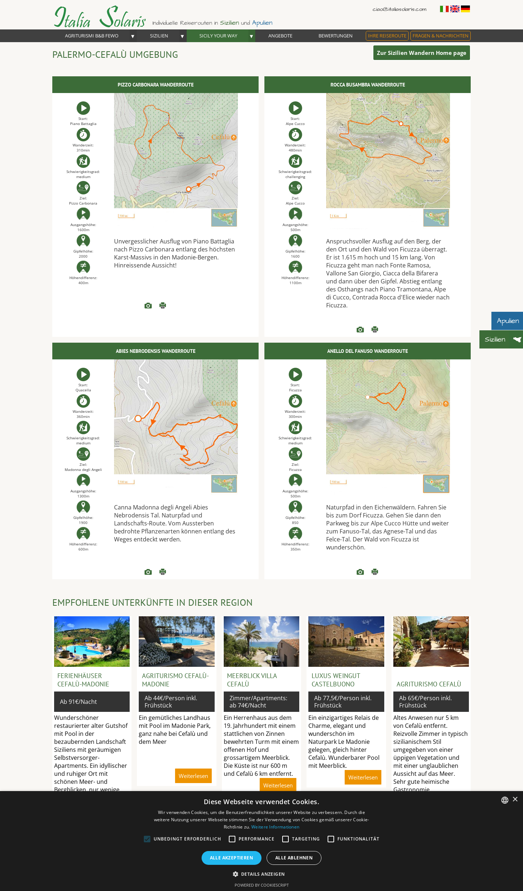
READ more (148, 305)
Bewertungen (336, 35)
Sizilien (159, 35)
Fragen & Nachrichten (441, 35)
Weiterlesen (162, 305)
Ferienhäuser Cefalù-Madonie (83, 680)
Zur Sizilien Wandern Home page (421, 52)
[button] (261, 873)
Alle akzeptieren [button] (231, 858)
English (454, 8)
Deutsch (465, 8)
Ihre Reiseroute (387, 35)
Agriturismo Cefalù (429, 684)
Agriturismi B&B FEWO (91, 35)
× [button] (515, 799)
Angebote (280, 35)
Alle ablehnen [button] (294, 858)
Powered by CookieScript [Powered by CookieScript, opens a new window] (262, 885)
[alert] (261, 841)
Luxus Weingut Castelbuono (336, 680)
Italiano (444, 8)
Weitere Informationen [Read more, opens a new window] (275, 827)
